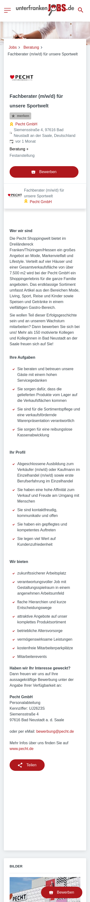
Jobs (13, 47)
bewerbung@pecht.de (55, 706)
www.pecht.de (22, 723)
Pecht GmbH (26, 124)
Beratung (31, 47)
